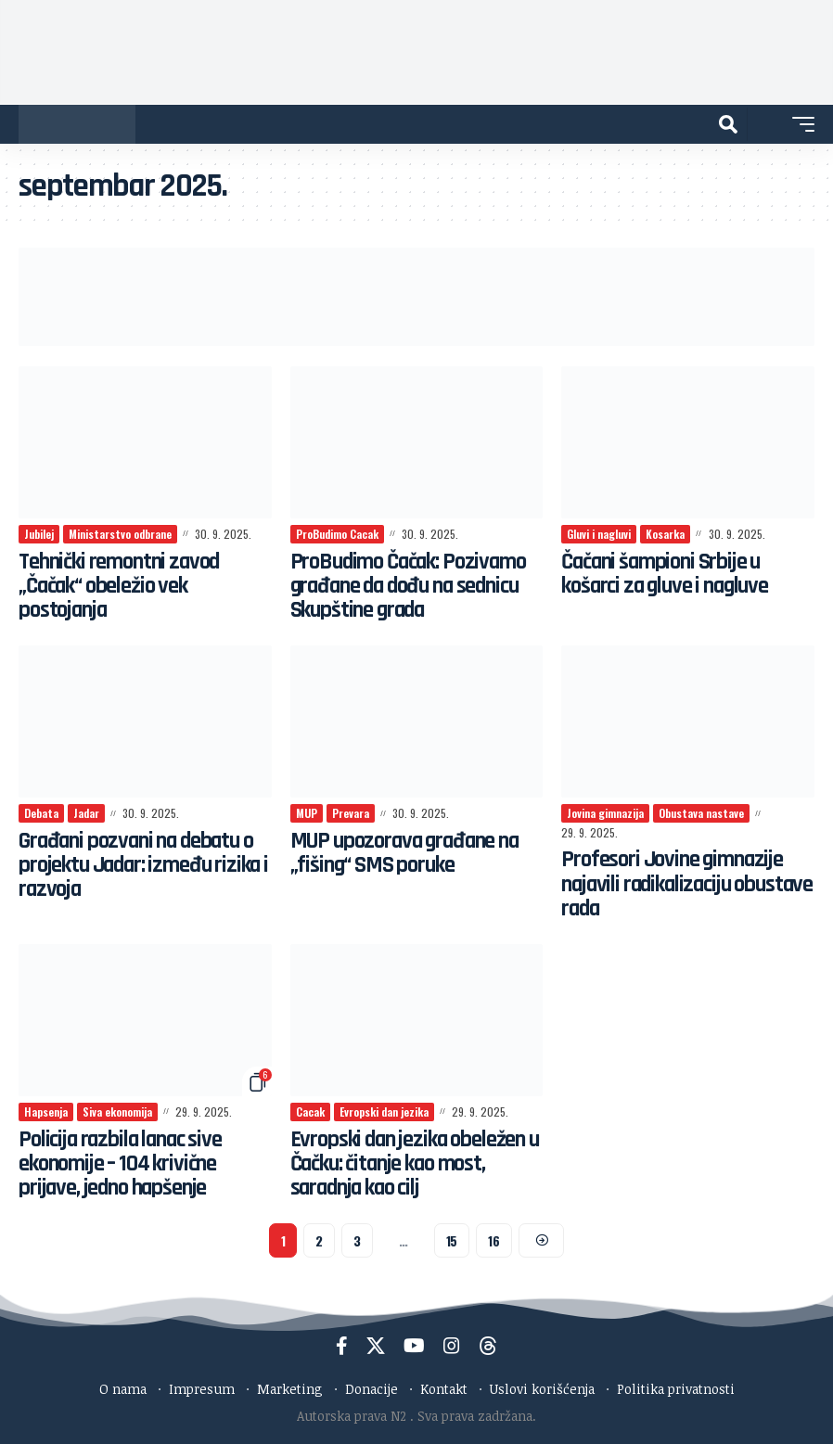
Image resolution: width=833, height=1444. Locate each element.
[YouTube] (414, 1346)
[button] (728, 124)
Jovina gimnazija (605, 813)
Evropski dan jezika (384, 1111)
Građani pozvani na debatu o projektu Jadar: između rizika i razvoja (144, 865)
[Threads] (488, 1346)
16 (493, 1240)
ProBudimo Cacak (337, 534)
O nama (123, 1389)
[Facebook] (341, 1346)
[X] (376, 1346)
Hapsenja (46, 1111)
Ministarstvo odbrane (120, 534)
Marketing (290, 1389)
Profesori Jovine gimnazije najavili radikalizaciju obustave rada (674, 884)
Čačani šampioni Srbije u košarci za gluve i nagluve (669, 574)
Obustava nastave (701, 813)
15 (451, 1240)
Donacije (371, 1389)
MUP (306, 813)
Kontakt (444, 1389)
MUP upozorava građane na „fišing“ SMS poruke (409, 853)
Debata (41, 813)
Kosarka (665, 534)
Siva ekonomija (117, 1111)
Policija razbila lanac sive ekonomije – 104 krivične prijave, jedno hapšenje (123, 1164)
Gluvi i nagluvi (599, 534)
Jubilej (39, 534)
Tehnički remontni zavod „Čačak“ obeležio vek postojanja (121, 586)
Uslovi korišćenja (542, 1389)
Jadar (86, 813)
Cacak (310, 1111)
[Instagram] (452, 1346)
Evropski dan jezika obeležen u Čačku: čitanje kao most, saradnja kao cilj (410, 1164)
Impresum (202, 1389)
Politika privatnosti (676, 1389)
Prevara (350, 813)
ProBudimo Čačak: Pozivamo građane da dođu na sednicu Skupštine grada (411, 586)
